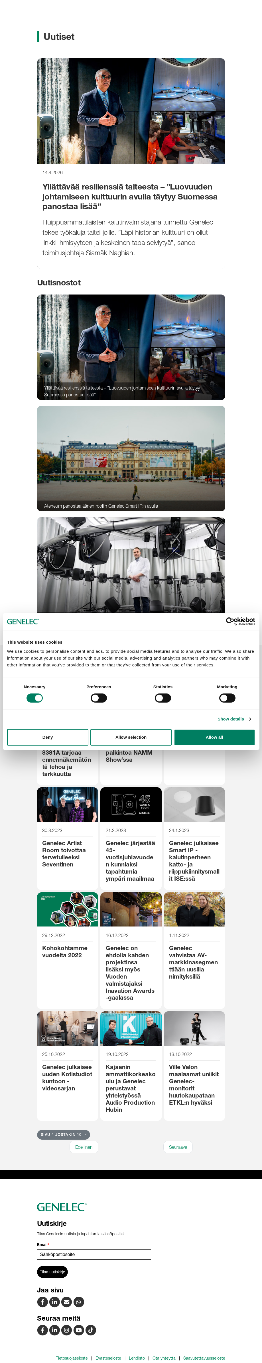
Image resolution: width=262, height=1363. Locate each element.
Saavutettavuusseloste (204, 1358)
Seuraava (178, 1147)
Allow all (214, 737)
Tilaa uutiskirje (52, 1272)
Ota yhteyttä (164, 1358)
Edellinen (84, 1147)
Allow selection (131, 737)
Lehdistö (137, 1358)
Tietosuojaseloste (72, 1358)
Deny (47, 737)
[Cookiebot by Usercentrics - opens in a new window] (230, 621)
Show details (231, 718)
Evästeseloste (108, 1358)
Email (43, 1244)
